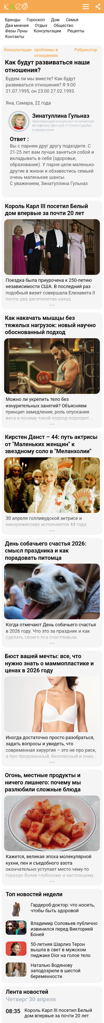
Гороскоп (36, 19)
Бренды (12, 19)
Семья (72, 19)
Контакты (14, 36)
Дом (55, 19)
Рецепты (76, 30)
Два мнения (17, 25)
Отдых (41, 25)
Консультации (47, 30)
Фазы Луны (16, 30)
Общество (63, 25)
